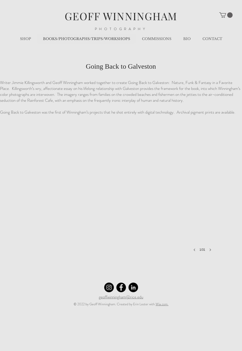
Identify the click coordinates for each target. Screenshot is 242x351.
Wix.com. (162, 304)
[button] (226, 15)
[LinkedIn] (133, 287)
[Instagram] (109, 287)
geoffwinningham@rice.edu (121, 297)
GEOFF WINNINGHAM (121, 16)
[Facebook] (121, 287)
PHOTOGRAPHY (121, 28)
